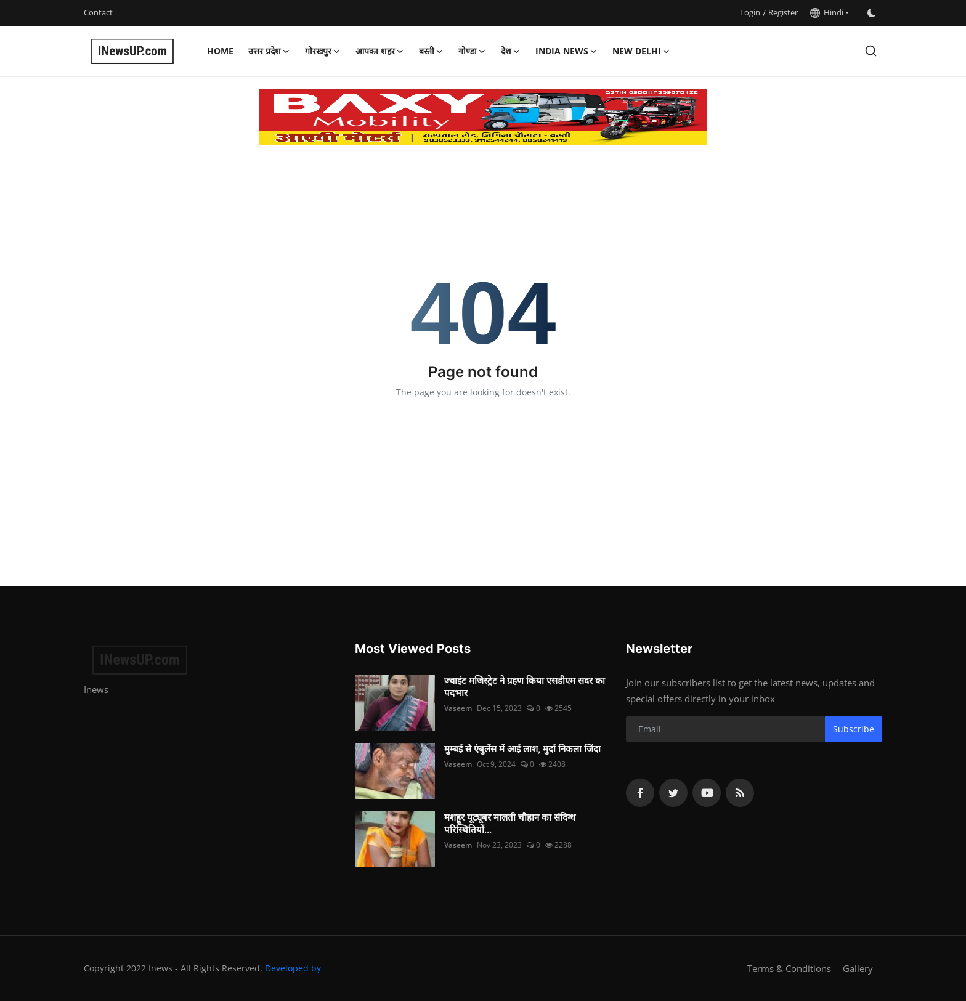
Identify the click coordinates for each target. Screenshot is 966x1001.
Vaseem (458, 708)
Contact (98, 12)
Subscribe (853, 729)
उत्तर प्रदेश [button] (269, 51)
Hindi (826, 12)
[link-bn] (483, 117)
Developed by (293, 968)
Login (750, 12)
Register (783, 12)
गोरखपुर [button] (323, 51)
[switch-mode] (871, 13)
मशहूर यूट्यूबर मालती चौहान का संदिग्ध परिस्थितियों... (509, 823)
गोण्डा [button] (472, 51)
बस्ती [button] (431, 51)
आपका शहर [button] (379, 51)
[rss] (740, 793)
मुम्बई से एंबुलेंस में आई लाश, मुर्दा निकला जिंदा (522, 749)
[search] (870, 50)
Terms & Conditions (789, 968)
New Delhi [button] (641, 51)
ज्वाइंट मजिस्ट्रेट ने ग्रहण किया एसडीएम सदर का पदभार (524, 687)
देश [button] (511, 51)
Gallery (858, 968)
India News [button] (566, 51)
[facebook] (640, 793)
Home (220, 51)
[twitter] (673, 793)
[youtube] (706, 793)
